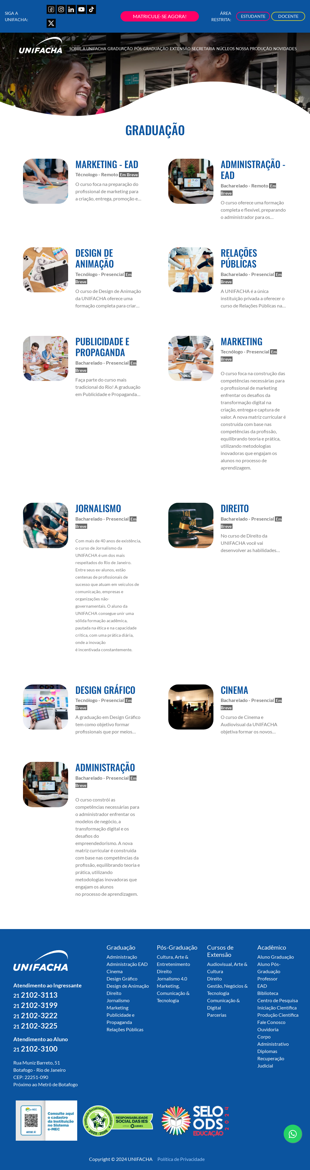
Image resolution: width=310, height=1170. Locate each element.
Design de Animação (128, 986)
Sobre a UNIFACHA (87, 48)
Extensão (180, 48)
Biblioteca (267, 993)
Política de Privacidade (181, 1159)
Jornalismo (118, 1000)
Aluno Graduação (275, 957)
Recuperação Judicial (270, 1061)
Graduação (120, 48)
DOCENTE (288, 16)
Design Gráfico (122, 978)
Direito (114, 993)
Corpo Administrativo (273, 1040)
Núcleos (225, 48)
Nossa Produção (254, 48)
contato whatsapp (293, 1136)
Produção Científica (277, 1015)
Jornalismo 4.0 (172, 978)
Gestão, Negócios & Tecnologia (227, 989)
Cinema (115, 971)
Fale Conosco (271, 1022)
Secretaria (203, 48)
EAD (262, 986)
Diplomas (267, 1051)
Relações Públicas (125, 1029)
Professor (267, 978)
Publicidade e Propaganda (120, 1018)
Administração (122, 957)
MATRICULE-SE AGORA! (159, 16)
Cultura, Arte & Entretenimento (173, 960)
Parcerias (216, 1015)
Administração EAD (127, 964)
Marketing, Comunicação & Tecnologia (173, 993)
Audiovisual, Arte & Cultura (227, 967)
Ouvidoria (268, 1029)
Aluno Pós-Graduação (269, 967)
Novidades (285, 48)
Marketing (117, 1007)
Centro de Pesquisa (277, 1000)
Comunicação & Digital (223, 1003)
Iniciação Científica (277, 1007)
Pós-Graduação (151, 48)
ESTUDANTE (253, 16)
